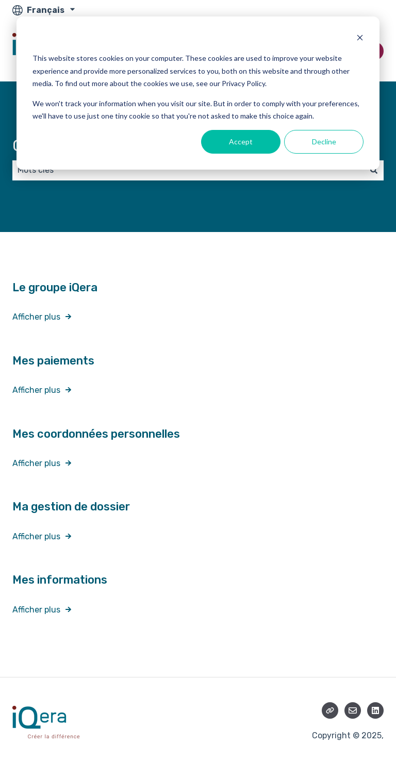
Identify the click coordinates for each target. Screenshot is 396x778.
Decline (324, 141)
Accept (241, 141)
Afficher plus (36, 317)
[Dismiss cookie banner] (360, 38)
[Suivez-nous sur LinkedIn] (375, 710)
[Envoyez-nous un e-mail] (352, 710)
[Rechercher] (374, 170)
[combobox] (188, 170)
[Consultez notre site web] (330, 710)
